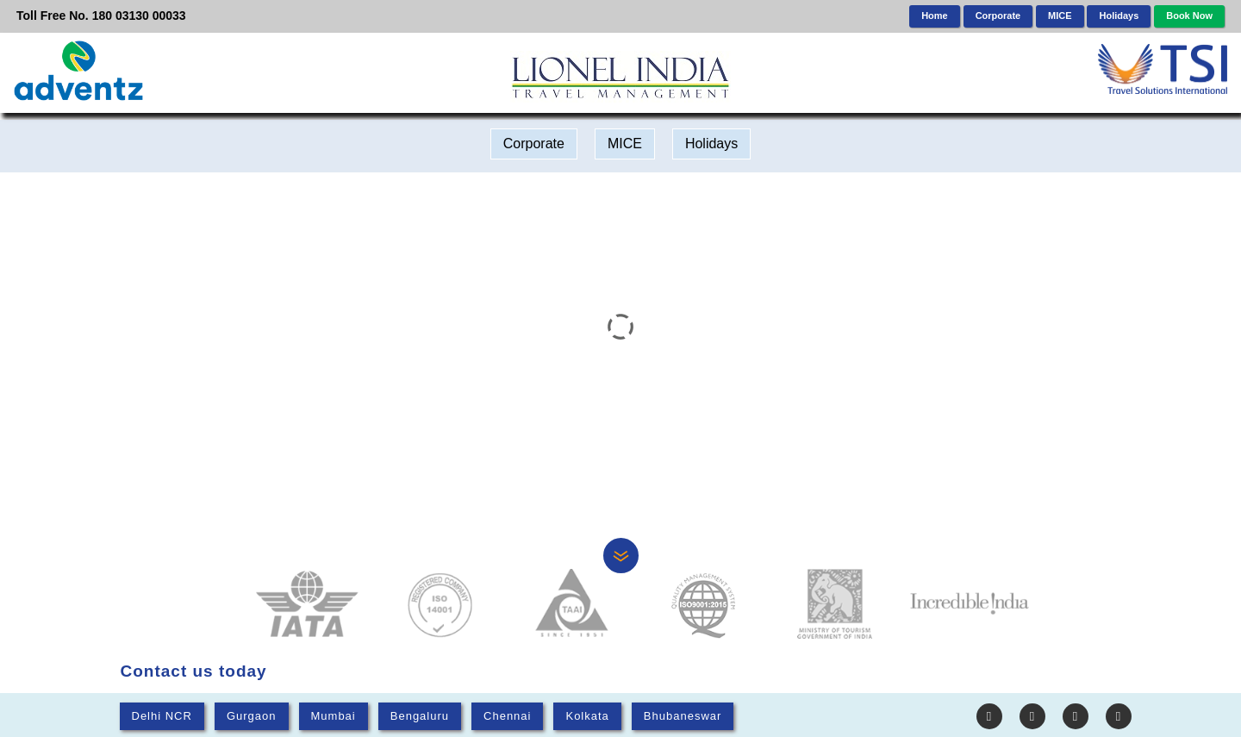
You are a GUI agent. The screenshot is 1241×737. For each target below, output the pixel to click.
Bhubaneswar (683, 715)
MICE (1060, 15)
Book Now (1189, 15)
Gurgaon (252, 715)
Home (934, 15)
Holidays (1118, 15)
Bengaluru (419, 715)
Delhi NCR (162, 715)
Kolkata (586, 715)
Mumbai (333, 715)
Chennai (507, 715)
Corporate (998, 15)
